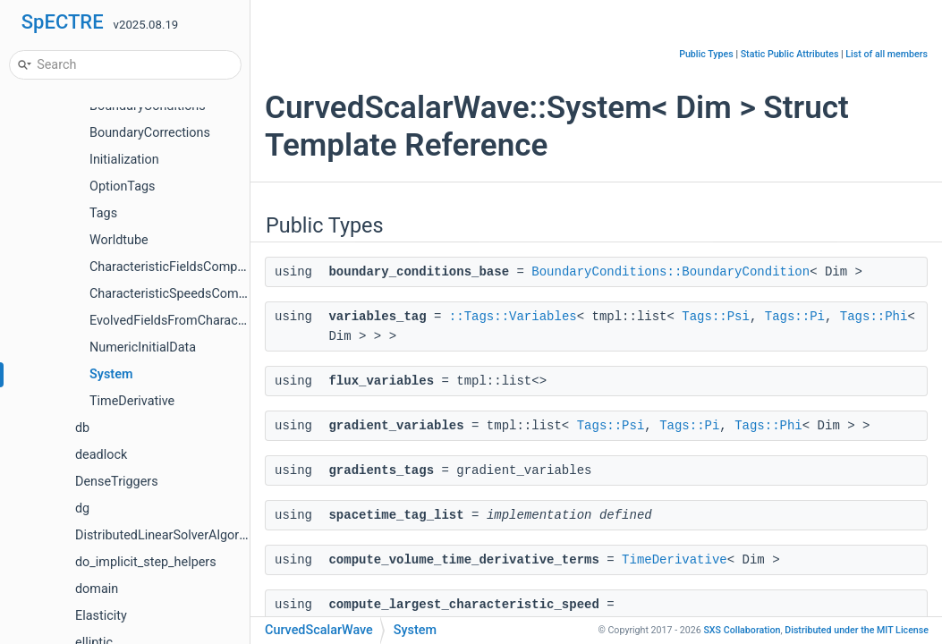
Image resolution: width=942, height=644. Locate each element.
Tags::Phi (874, 316)
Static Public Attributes (790, 54)
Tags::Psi (716, 316)
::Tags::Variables (513, 316)
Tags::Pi (795, 316)
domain (96, 589)
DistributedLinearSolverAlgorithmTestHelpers (204, 535)
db (82, 428)
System (110, 374)
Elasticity (101, 615)
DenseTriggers (116, 481)
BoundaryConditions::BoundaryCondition (670, 272)
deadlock (101, 454)
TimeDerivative (131, 401)
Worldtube (119, 240)
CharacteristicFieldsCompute (172, 267)
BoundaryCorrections (149, 132)
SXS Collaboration (741, 630)
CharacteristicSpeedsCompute (176, 293)
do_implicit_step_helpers (145, 562)
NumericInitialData (142, 347)
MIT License (857, 630)
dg (82, 508)
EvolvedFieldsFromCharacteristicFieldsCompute (226, 320)
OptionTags (122, 186)
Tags (103, 213)
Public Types (706, 54)
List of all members (886, 54)
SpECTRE (62, 22)
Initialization (124, 159)
